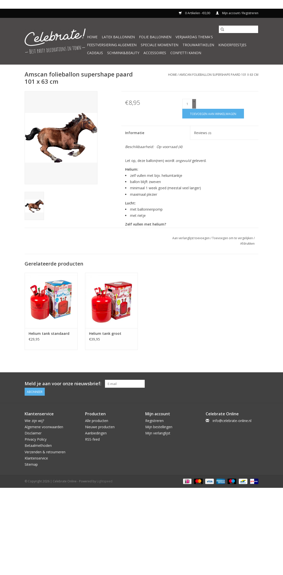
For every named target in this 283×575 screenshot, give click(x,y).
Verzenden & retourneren (45, 452)
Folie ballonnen (155, 37)
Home (92, 37)
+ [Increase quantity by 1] (194, 101)
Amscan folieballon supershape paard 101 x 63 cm (218, 75)
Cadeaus (95, 52)
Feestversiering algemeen (112, 44)
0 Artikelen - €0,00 (195, 13)
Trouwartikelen (198, 44)
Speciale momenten (159, 44)
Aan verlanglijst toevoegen (191, 238)
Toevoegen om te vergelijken (233, 238)
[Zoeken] (238, 29)
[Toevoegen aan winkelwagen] (213, 113)
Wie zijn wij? (34, 420)
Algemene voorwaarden (44, 426)
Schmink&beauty (123, 52)
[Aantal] (187, 104)
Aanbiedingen (96, 433)
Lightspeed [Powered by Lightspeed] (104, 481)
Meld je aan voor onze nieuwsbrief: (63, 383)
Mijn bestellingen (158, 426)
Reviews (202, 132)
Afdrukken (247, 243)
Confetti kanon (185, 52)
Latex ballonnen (118, 37)
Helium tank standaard (49, 333)
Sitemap (31, 464)
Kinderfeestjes (232, 44)
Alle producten (96, 420)
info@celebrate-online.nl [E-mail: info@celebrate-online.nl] (232, 420)
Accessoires (154, 52)
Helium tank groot (105, 333)
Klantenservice (36, 458)
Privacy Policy (36, 439)
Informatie (134, 132)
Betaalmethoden (38, 445)
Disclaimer (33, 433)
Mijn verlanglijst (157, 433)
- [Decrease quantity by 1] (194, 106)
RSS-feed (92, 439)
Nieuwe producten (100, 426)
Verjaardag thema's (194, 37)
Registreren (154, 420)
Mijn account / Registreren (237, 13)
